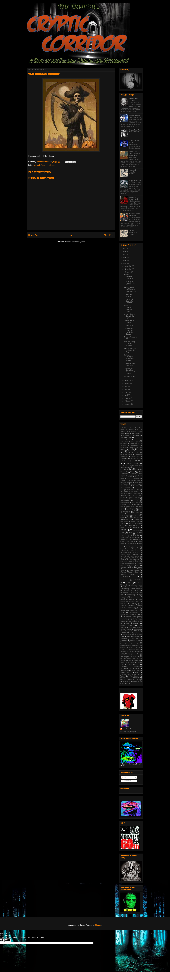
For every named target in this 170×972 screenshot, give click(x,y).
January (127, 404)
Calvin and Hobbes (126, 454)
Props (122, 612)
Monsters (125, 576)
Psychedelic (123, 614)
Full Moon (137, 504)
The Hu (130, 647)
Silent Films (124, 631)
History (125, 525)
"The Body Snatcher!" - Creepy (133, 172)
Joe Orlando (131, 541)
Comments (126, 781)
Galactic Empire (130, 506)
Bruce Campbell (127, 452)
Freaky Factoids (135, 502)
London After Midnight (129, 554)
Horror (123, 529)
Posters (135, 609)
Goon (122, 514)
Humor (122, 532)
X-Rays (139, 680)
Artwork (37, 165)
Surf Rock (135, 638)
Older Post (109, 235)
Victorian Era (124, 670)
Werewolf (136, 678)
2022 (125, 249)
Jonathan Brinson (129, 729)
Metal (131, 567)
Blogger (98, 925)
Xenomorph (126, 681)
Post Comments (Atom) (76, 242)
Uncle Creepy (133, 664)
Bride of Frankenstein (135, 451)
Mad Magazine (134, 560)
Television (123, 642)
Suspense (123, 640)
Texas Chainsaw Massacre (128, 643)
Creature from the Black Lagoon (131, 467)
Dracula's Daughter (136, 484)
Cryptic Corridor (128, 471)
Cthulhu (133, 473)
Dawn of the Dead (132, 475)
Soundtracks (124, 633)
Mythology (126, 590)
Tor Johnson (131, 662)
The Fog (134, 645)
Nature (136, 590)
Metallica (139, 567)
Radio (140, 614)
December (128, 266)
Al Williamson (132, 431)
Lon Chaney (124, 552)
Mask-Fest (129, 565)
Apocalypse (135, 435)
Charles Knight (135, 456)
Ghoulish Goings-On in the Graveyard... (130, 343)
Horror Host (136, 530)
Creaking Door (124, 466)
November (128, 269)
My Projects (137, 588)
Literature (123, 550)
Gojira (137, 512)
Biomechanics (135, 445)
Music (129, 583)
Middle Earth (128, 569)
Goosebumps (130, 514)
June (126, 389)
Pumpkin (132, 614)
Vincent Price (125, 672)
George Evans (132, 508)
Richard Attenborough (128, 618)
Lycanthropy (124, 558)
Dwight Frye (136, 485)
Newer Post (33, 235)
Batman (133, 441)
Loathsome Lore (134, 550)
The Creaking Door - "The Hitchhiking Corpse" (129, 331)
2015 (125, 260)
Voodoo (122, 674)
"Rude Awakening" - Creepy (133, 232)
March (127, 398)
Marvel (134, 563)
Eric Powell (124, 491)
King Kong (129, 547)
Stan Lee (133, 634)
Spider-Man (126, 634)
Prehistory (123, 610)
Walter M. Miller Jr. (133, 674)
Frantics (137, 501)
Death (128, 478)
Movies (138, 579)
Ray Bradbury (127, 616)
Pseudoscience (134, 612)
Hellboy (123, 523)
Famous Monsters (126, 493)
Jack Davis (135, 537)
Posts (124, 777)
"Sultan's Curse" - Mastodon (135, 215)
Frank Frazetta (134, 499)
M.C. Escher (135, 558)
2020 (125, 252)
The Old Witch (134, 649)
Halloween (52, 165)
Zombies (125, 683)
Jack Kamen (123, 539)
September (128, 380)
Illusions (129, 534)
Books (132, 449)
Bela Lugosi (133, 443)
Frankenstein (124, 501)
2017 (125, 254)
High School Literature (135, 523)
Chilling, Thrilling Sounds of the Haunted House (130, 289)
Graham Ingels (125, 516)
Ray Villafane (138, 616)
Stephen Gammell (133, 636)
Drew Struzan (126, 485)
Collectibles (123, 460)
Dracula (125, 484)
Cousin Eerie (132, 464)
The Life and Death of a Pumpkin (128, 301)
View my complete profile (128, 732)
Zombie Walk (128, 325)
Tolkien (122, 662)
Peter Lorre (123, 603)
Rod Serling (131, 620)
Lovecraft (123, 556)
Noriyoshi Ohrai (131, 594)
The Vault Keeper (136, 657)
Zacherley (134, 681)
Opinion (131, 599)
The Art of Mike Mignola (129, 321)
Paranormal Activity (134, 601)
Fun (121, 506)
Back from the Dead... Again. (134, 198)
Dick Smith (136, 478)
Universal (123, 666)
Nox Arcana (132, 597)
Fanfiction (137, 493)
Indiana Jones (124, 537)
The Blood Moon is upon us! (129, 364)
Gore (138, 514)
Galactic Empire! (135, 115)
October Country (129, 377)
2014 (125, 263)
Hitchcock (136, 525)
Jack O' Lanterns (134, 539)
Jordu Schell (130, 545)
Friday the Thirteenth (126, 504)
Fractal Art (123, 499)
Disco (132, 480)
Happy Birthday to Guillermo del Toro (130, 350)
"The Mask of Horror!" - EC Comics (129, 283)
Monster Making (127, 574)
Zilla (141, 681)
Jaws (122, 541)
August (127, 383)
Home (71, 235)
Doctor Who (138, 482)
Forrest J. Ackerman (134, 497)
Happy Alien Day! (135, 180)
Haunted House (135, 521)
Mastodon (123, 567)
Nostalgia (123, 598)
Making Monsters (125, 563)
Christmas (123, 458)
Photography (131, 605)
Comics (138, 460)
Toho (136, 660)
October (127, 272)
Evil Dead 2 (135, 491)
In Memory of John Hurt (133, 99)
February (128, 401)
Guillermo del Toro (133, 517)
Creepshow (139, 467)
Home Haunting (133, 527)
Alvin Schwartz (137, 433)
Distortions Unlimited (126, 482)
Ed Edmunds (138, 487)
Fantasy (123, 495)
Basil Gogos (124, 442)
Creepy (125, 469)
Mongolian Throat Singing (129, 572)
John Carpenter (131, 543)
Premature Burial (134, 610)
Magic (130, 561)
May (126, 392)
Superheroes (123, 638)
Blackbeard (123, 447)
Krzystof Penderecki (125, 548)
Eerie (137, 490)
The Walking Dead (129, 658)
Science (135, 623)
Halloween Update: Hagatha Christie (128, 308)
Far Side (132, 495)
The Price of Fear (126, 651)
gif (134, 510)
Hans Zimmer (124, 521)
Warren (122, 676)
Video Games (136, 670)
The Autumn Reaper (128, 295)
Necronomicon (124, 592)
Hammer (137, 519)
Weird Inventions (125, 678)
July (126, 386)
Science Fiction (126, 625)
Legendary (137, 548)
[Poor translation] (7, 940)
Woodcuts (131, 680)
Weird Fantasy (134, 676)
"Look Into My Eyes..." (134, 141)
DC (131, 476)
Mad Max (123, 561)
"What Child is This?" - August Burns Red (134, 153)
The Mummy (124, 649)
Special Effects (137, 633)
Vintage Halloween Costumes (128, 276)
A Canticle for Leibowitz (127, 428)
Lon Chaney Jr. (136, 552)
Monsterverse (124, 580)
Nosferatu (135, 596)
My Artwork (128, 587)
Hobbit (122, 527)
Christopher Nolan (135, 458)
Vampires (136, 668)
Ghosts (129, 510)
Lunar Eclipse (135, 556)
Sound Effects (135, 631)
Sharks (140, 627)
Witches (122, 679)
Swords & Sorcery (135, 640)
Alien (127, 433)
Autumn (44, 165)
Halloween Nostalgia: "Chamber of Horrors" (129, 357)
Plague (134, 607)
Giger (140, 510)
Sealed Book (132, 627)
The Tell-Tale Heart (134, 655)
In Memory (135, 536)
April (126, 395)
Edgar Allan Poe (128, 490)
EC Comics (125, 488)
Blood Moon (133, 447)
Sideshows (137, 629)
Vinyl (136, 672)
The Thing (123, 657)
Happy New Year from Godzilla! (135, 131)
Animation (126, 435)
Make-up (137, 561)
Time (130, 660)
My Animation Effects (135, 585)
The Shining (132, 653)
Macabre (123, 560)
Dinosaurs (123, 480)
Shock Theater (126, 629)
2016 (125, 257)
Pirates (128, 607)
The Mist (137, 647)
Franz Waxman (124, 502)
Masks (137, 565)
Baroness (136, 440)
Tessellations (135, 642)
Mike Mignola (134, 571)
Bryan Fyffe (137, 452)
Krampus (137, 547)
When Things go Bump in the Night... (129, 316)
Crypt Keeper (137, 469)
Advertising (132, 429)
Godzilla (126, 512)
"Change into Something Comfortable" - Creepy (130, 370)
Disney (138, 480)
